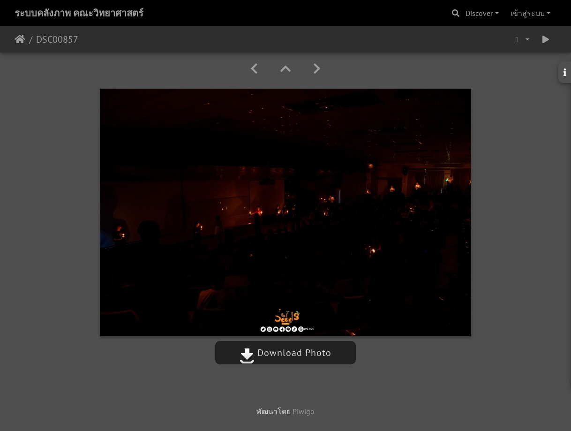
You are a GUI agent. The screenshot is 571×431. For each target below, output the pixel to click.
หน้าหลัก (20, 39)
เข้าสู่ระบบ (528, 13)
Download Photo (285, 353)
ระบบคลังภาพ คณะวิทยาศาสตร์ (79, 13)
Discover (479, 13)
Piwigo (304, 411)
